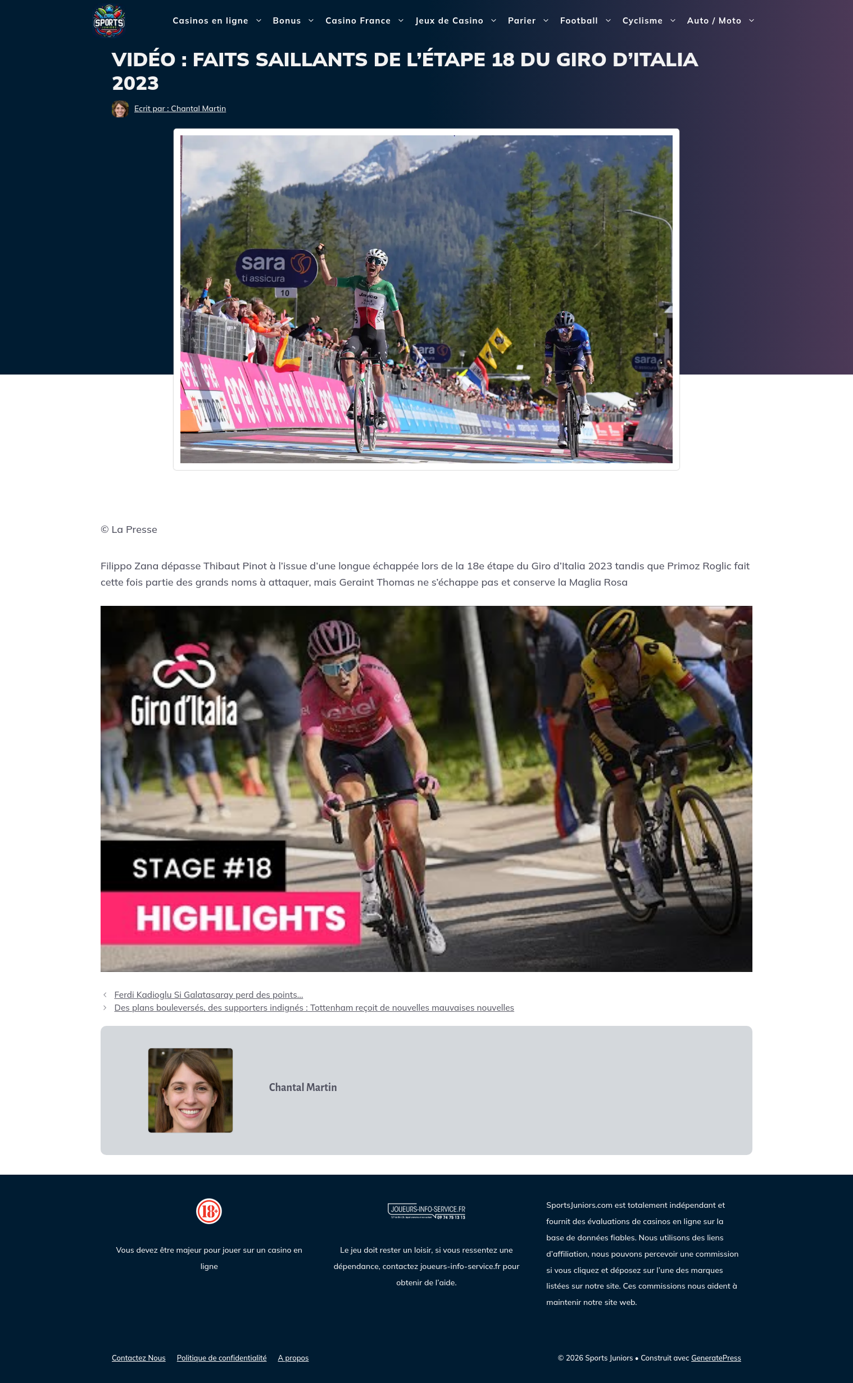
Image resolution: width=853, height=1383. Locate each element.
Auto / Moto (724, 21)
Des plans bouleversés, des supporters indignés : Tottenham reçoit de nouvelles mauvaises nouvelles (314, 1007)
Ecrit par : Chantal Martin (180, 108)
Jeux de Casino (459, 21)
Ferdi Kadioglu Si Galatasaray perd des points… (208, 994)
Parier (531, 21)
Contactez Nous (139, 1357)
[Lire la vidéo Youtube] (426, 789)
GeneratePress (716, 1357)
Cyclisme (652, 21)
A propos (293, 1357)
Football (589, 21)
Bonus (297, 21)
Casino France (367, 21)
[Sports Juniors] (109, 19)
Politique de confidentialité (222, 1357)
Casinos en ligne (220, 21)
